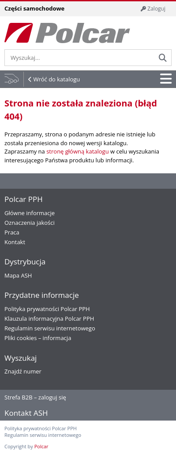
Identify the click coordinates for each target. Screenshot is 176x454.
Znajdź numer (22, 371)
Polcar (41, 446)
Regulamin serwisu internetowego (49, 328)
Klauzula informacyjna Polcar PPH (49, 318)
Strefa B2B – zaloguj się (35, 397)
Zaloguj (153, 8)
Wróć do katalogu (56, 79)
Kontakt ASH (26, 413)
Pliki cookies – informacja (37, 338)
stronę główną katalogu (77, 151)
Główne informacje (29, 213)
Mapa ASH (18, 275)
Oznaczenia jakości (29, 223)
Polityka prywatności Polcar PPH (47, 309)
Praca (11, 232)
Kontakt (14, 242)
